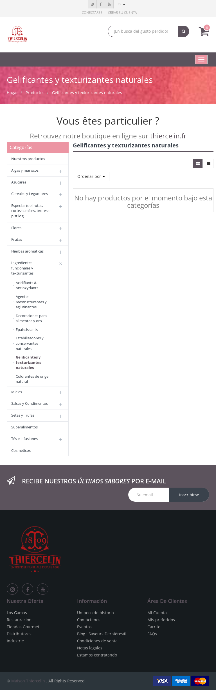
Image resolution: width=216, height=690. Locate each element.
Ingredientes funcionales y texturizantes (22, 268)
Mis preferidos (161, 619)
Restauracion (19, 619)
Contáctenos (88, 619)
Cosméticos (21, 450)
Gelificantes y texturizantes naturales (87, 92)
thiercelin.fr (168, 135)
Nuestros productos (28, 158)
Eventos (84, 626)
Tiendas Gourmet (23, 626)
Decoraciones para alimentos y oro (31, 318)
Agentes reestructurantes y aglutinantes (31, 301)
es (121, 4)
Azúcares (18, 182)
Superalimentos (24, 427)
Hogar (12, 92)
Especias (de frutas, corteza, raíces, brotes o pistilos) (31, 210)
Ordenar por (91, 176)
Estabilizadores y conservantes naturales (30, 343)
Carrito (153, 626)
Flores (16, 227)
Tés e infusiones (24, 438)
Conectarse (92, 12)
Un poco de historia (95, 612)
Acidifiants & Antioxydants (27, 285)
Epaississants (27, 329)
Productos (35, 92)
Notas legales (89, 648)
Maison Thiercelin (28, 681)
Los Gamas (17, 612)
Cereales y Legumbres (29, 193)
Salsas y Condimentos (29, 403)
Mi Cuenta (157, 612)
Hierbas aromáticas (27, 251)
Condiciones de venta (97, 640)
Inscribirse (189, 494)
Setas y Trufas (22, 415)
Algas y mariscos (25, 170)
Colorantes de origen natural (33, 379)
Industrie (15, 640)
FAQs (152, 633)
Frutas (16, 239)
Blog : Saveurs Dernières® (102, 633)
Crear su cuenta (122, 12)
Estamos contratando (97, 655)
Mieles (16, 391)
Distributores (19, 633)
